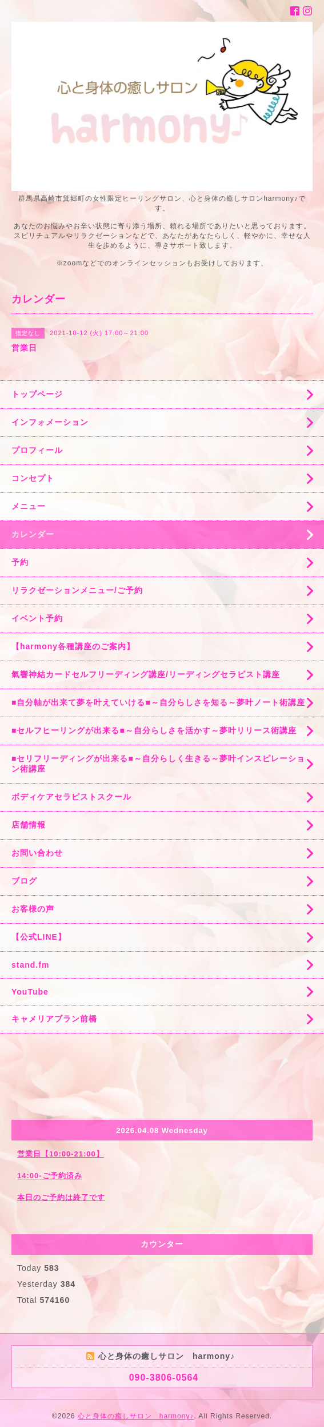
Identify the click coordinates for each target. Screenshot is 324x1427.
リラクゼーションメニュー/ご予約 (77, 590)
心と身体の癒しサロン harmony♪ (136, 1416)
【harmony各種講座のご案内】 (73, 646)
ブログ (24, 880)
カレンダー (32, 534)
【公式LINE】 (38, 936)
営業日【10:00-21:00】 (60, 1154)
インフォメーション (50, 422)
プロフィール (37, 450)
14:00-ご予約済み (49, 1175)
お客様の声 (32, 908)
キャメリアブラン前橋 (54, 1018)
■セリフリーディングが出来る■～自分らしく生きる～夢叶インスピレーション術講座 (158, 763)
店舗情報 (28, 824)
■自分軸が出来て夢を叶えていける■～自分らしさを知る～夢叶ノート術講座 (158, 702)
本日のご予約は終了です (61, 1197)
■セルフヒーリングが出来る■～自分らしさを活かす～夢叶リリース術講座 (154, 730)
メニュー (28, 506)
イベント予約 (37, 618)
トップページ (37, 394)
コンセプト (32, 478)
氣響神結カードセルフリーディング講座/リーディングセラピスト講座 (145, 674)
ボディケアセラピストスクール (71, 796)
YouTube (30, 991)
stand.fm (30, 964)
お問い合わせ (37, 852)
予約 (20, 562)
